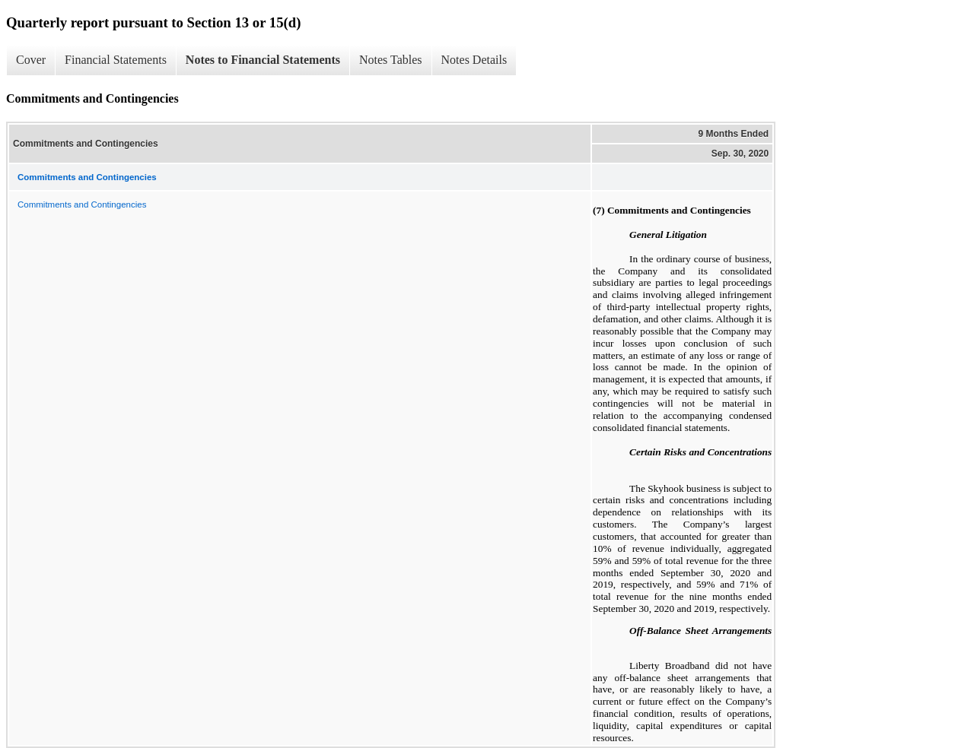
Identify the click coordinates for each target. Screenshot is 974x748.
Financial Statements (116, 59)
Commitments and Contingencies (82, 204)
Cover (31, 59)
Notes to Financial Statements (263, 59)
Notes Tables (390, 59)
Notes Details (474, 59)
